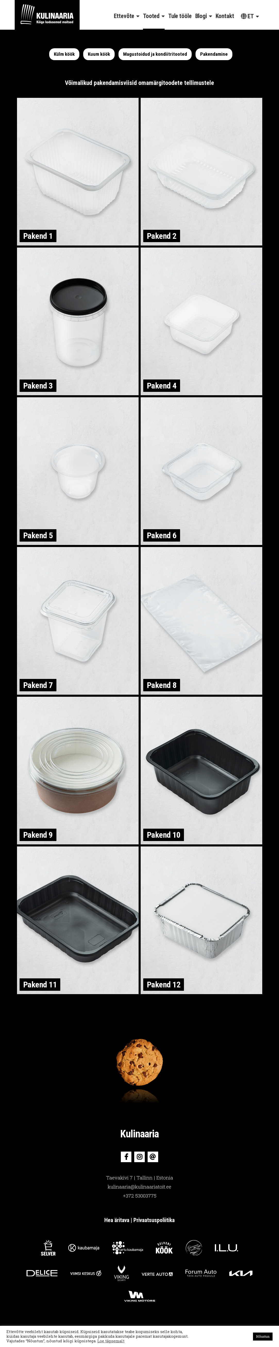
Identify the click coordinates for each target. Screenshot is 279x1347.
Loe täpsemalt (110, 1340)
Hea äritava (116, 1220)
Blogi (201, 16)
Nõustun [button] (262, 1336)
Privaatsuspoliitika (154, 1220)
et (247, 16)
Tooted (151, 16)
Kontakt (225, 16)
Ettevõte (124, 16)
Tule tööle (180, 16)
